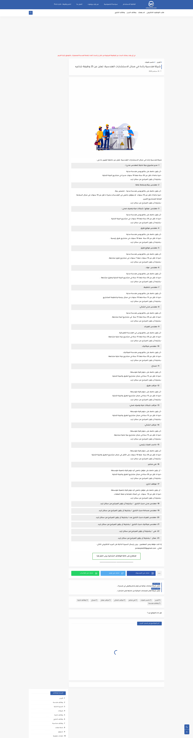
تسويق (60, 102)
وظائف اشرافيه (57, 177)
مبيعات (60, 81)
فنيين (61, 219)
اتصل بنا (79, 4)
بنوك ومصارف (58, 202)
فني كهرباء (59, 240)
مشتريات (60, 194)
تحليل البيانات (58, 374)
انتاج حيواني (59, 425)
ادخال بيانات (59, 131)
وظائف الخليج (120, 13)
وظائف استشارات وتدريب (54, 249)
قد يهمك (141, 13)
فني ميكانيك (59, 223)
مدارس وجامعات (57, 169)
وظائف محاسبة (57, 93)
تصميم (60, 144)
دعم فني (60, 265)
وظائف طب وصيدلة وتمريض (53, 156)
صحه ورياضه (58, 379)
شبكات (60, 337)
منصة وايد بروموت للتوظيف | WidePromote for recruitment (126, 735)
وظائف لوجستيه (57, 190)
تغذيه (61, 311)
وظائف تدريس (58, 152)
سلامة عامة (59, 228)
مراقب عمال (106, 596)
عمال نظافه (59, 215)
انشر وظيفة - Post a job (62, 4)
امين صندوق (59, 282)
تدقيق (61, 261)
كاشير (61, 236)
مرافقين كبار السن (57, 437)
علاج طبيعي (59, 404)
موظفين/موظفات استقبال (54, 181)
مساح (94, 596)
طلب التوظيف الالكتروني (155, 13)
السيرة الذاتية (58, 77)
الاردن (159, 63)
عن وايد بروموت (93, 4)
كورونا (61, 433)
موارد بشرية (59, 135)
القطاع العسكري (57, 278)
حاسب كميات (149, 63)
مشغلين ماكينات (57, 366)
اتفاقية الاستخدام (129, 4)
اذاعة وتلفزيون (58, 232)
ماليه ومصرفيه (58, 290)
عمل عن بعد (59, 307)
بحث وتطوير (59, 328)
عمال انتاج (59, 198)
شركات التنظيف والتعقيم (54, 341)
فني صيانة (59, 207)
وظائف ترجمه (58, 370)
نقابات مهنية (58, 295)
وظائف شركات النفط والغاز (54, 446)
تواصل (60, 429)
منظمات (60, 244)
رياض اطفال (59, 391)
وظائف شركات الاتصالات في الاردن (51, 173)
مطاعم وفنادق (58, 127)
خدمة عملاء (59, 98)
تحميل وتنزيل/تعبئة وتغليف (53, 274)
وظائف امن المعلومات (55, 316)
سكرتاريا (60, 119)
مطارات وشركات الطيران (54, 412)
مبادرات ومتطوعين (56, 420)
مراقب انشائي (119, 596)
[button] (141, 573)
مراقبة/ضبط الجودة (56, 165)
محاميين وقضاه (57, 345)
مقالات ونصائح (58, 324)
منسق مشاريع (58, 299)
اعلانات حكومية (58, 106)
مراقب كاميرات (58, 441)
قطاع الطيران (58, 395)
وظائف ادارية (83, 596)
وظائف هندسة (155, 599)
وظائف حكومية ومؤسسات (54, 110)
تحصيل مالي (59, 332)
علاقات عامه (59, 270)
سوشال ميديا (58, 186)
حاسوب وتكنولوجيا (56, 114)
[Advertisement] (96, 36)
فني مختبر (133, 596)
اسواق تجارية (58, 160)
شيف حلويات (58, 353)
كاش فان (60, 400)
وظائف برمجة (58, 123)
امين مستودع (58, 139)
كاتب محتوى (59, 253)
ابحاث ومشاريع (58, 211)
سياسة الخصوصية (111, 4)
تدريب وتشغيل (58, 358)
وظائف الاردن (131, 13)
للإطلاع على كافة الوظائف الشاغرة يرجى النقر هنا (117, 556)
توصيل (60, 257)
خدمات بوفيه (59, 320)
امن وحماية (59, 303)
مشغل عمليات (58, 408)
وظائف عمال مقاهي (56, 450)
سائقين (60, 148)
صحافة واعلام (58, 416)
